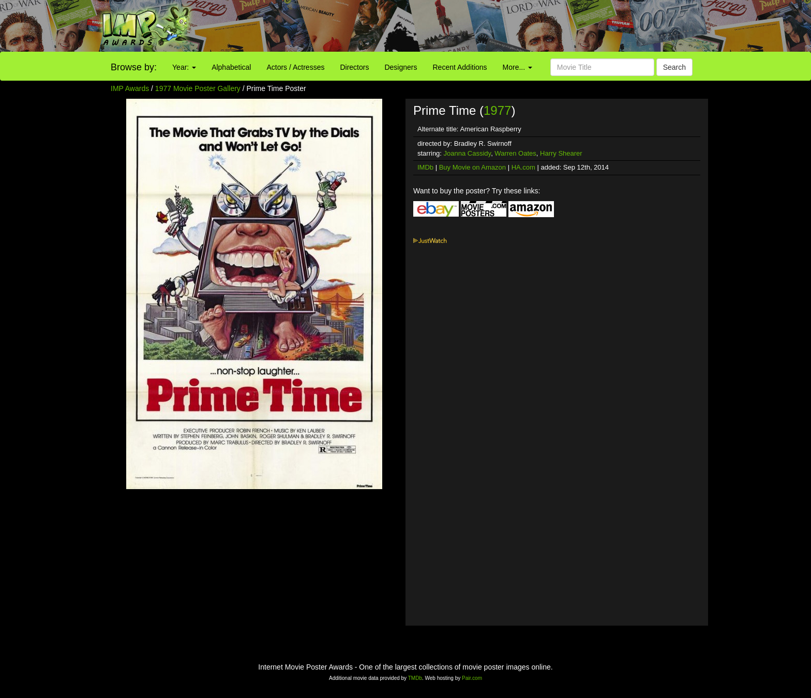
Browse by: (134, 67)
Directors (354, 67)
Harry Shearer (561, 153)
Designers (400, 67)
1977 (497, 110)
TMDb (415, 678)
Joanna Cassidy (467, 153)
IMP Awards (130, 88)
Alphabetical (231, 67)
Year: (184, 67)
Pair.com (472, 678)
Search (674, 67)
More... (517, 67)
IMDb (425, 167)
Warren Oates (515, 153)
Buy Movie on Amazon (472, 167)
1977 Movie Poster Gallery (198, 88)
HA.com (523, 167)
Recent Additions (460, 67)
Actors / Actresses (295, 67)
